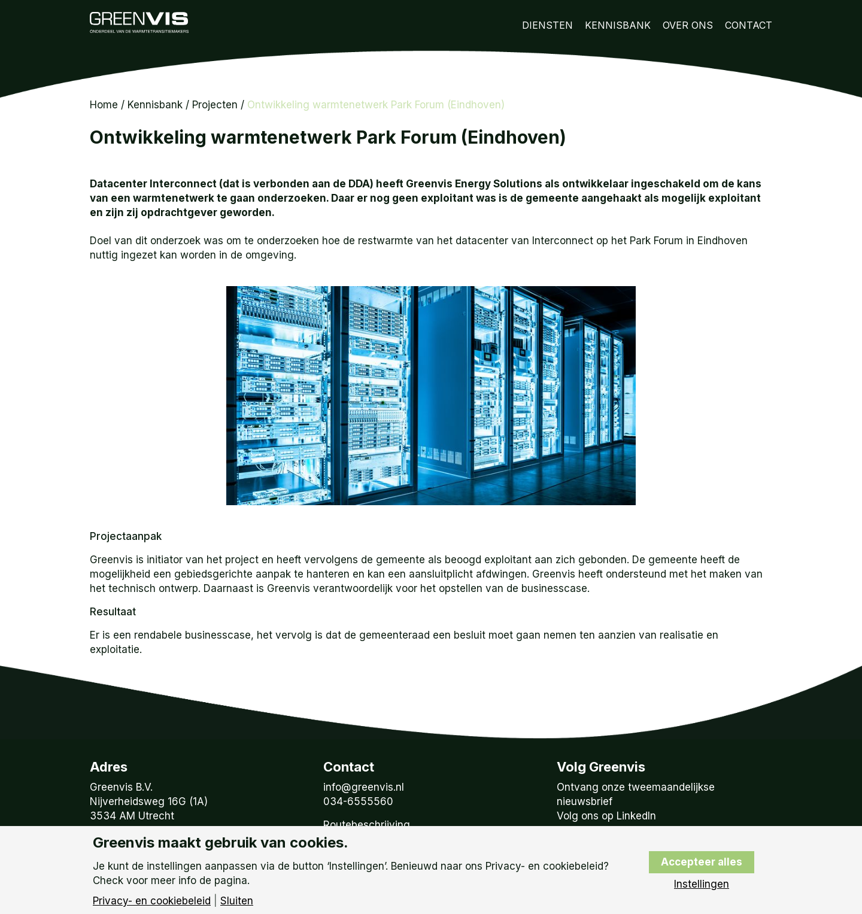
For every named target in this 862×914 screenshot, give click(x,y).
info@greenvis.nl (363, 787)
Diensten (547, 25)
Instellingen (701, 884)
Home (104, 105)
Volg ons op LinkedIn (606, 816)
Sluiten (236, 901)
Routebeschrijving (366, 825)
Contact (748, 25)
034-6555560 (358, 801)
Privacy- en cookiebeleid (152, 901)
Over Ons (688, 25)
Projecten (215, 105)
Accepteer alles (701, 862)
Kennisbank (618, 25)
